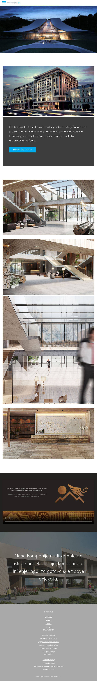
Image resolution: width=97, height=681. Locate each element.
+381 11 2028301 (48, 635)
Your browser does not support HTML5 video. (48, 502)
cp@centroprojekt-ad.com (48, 642)
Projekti (48, 620)
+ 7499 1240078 (49, 660)
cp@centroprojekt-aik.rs (48, 645)
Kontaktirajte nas (22, 149)
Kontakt (48, 627)
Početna (48, 617)
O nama (48, 624)
